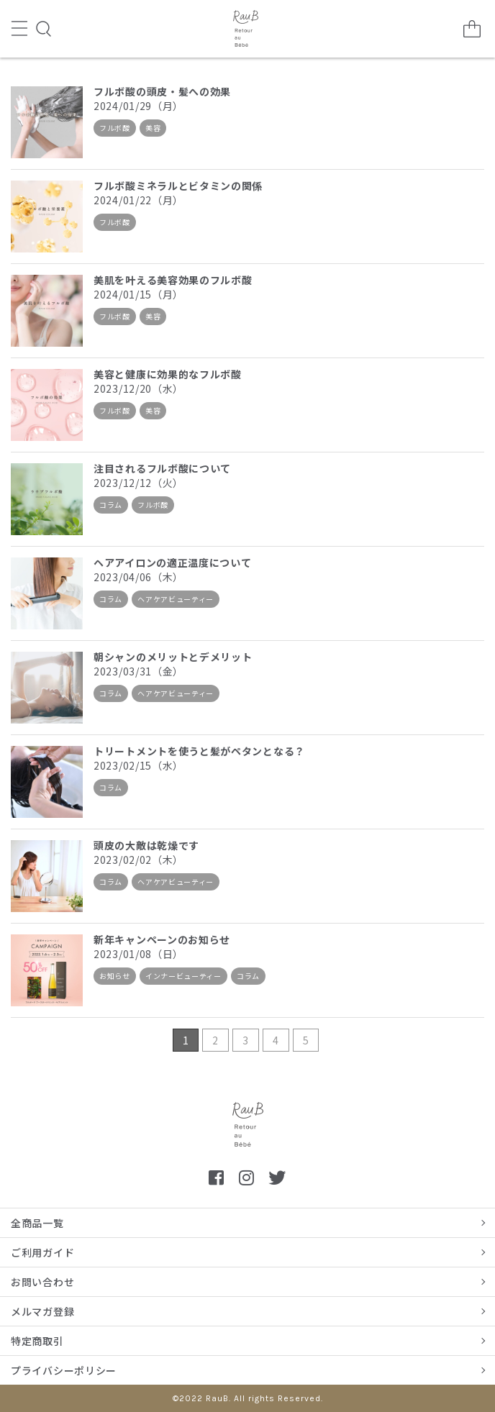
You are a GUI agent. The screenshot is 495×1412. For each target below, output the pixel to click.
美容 (152, 127)
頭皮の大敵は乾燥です (146, 845)
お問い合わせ (42, 1282)
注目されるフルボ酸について (162, 468)
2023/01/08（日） (138, 954)
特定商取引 (37, 1341)
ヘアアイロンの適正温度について (173, 562)
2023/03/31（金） (138, 671)
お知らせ (114, 975)
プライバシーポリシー (64, 1370)
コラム (110, 504)
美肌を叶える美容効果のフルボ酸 (173, 280)
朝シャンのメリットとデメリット (173, 657)
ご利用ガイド (42, 1252)
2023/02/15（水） (138, 765)
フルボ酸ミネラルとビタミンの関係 (178, 185)
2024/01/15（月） (138, 294)
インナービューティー (183, 975)
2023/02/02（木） (138, 859)
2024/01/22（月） (138, 200)
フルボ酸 (114, 127)
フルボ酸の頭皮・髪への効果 (162, 91)
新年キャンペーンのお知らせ (162, 939)
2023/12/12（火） (138, 482)
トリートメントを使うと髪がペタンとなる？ (199, 751)
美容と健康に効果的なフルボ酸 (168, 374)
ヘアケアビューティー (175, 598)
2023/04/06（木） (138, 577)
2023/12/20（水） (138, 388)
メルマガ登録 (42, 1311)
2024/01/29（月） (138, 106)
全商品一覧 (37, 1223)
